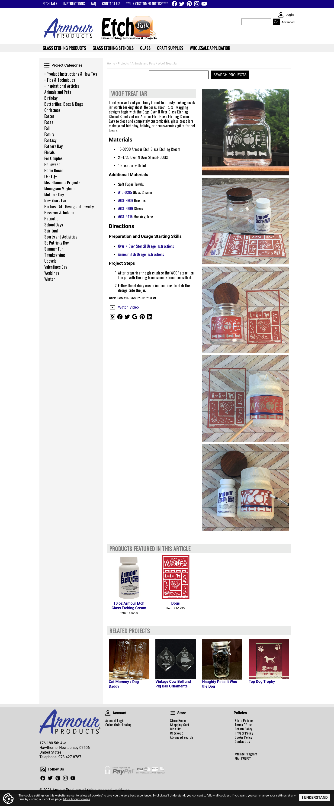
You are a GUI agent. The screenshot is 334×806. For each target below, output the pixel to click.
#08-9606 (125, 200)
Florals (49, 152)
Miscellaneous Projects (62, 182)
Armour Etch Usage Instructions (141, 254)
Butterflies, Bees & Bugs (63, 104)
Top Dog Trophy (262, 681)
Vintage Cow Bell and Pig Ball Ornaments (173, 683)
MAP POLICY (243, 758)
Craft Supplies (170, 48)
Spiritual (51, 231)
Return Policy (243, 729)
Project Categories (47, 65)
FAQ (93, 3)
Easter (49, 116)
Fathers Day (53, 146)
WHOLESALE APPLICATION (210, 48)
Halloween (52, 164)
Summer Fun (53, 249)
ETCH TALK (49, 3)
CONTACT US (111, 3)
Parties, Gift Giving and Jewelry (69, 206)
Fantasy (50, 140)
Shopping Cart (179, 725)
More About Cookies (76, 799)
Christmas (52, 110)
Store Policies (244, 721)
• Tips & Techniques (59, 80)
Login (290, 15)
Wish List (176, 729)
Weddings (51, 273)
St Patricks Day (56, 243)
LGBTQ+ (50, 176)
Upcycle (50, 261)
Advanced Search (181, 737)
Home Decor (53, 170)
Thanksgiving (54, 255)
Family (49, 134)
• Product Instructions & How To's (70, 74)
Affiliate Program (246, 754)
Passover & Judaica (59, 213)
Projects (123, 63)
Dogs (175, 603)
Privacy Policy (244, 733)
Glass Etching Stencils (113, 48)
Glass (145, 48)
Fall (47, 128)
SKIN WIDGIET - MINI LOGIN (281, 15)
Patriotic (51, 219)
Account (108, 713)
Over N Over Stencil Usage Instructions (146, 246)
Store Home (178, 721)
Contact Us (242, 741)
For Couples (53, 158)
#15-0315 (125, 192)
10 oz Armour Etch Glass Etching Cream (129, 605)
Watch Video (128, 307)
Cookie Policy (243, 737)
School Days (53, 225)
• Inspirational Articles (61, 86)
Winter (49, 279)
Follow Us (43, 769)
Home (111, 63)
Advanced (288, 22)
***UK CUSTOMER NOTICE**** (147, 3)
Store (172, 713)
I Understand (315, 797)
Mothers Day (54, 194)
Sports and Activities (60, 237)
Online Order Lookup (118, 725)
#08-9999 (125, 208)
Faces (48, 122)
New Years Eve (55, 200)
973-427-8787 (69, 757)
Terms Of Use (243, 725)
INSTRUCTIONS (74, 3)
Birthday (51, 98)
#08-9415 (125, 216)
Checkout (176, 733)
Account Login (114, 721)
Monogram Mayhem (59, 188)
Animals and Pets (57, 92)
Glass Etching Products (64, 48)
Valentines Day (55, 267)
